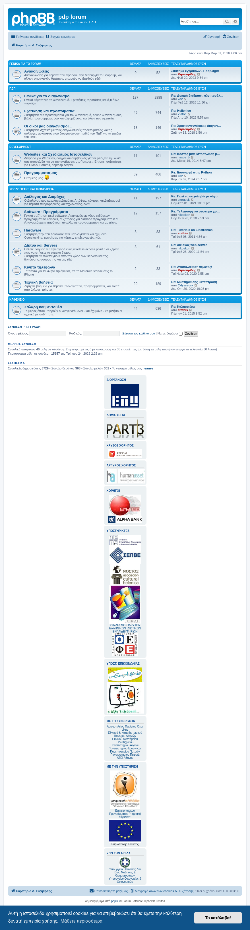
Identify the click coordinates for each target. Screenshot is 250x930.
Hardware (32, 230)
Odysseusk (185, 285)
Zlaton (182, 114)
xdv (180, 99)
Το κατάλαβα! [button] (218, 917)
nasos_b (184, 157)
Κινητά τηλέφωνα (39, 267)
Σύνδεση (15, 326)
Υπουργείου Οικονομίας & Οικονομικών (125, 880)
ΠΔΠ (12, 88)
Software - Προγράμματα (46, 212)
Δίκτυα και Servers (40, 245)
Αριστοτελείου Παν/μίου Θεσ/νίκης (125, 728)
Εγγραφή (33, 326)
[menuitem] (60, 36)
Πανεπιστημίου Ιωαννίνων (125, 748)
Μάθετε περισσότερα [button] (82, 921)
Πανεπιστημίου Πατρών (125, 751)
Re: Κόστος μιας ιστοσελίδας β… (195, 154)
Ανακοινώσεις (36, 71)
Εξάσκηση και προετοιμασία (49, 111)
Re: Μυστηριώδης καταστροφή (194, 282)
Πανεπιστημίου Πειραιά (124, 754)
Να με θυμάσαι (170, 333)
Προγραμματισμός (40, 173)
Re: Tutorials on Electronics (191, 230)
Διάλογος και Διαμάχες (44, 197)
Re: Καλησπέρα (183, 306)
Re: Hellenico (181, 110)
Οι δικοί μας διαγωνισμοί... (48, 126)
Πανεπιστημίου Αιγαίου (125, 745)
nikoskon (184, 214)
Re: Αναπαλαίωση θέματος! (191, 266)
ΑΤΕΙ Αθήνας (125, 757)
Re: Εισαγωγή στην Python (191, 172)
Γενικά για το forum (25, 63)
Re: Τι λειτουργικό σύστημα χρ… (195, 211)
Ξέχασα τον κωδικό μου (138, 333)
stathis (183, 233)
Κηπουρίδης (187, 74)
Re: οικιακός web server (189, 245)
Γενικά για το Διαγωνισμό (46, 96)
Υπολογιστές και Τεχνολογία (31, 189)
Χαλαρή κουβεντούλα (43, 307)
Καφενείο (17, 299)
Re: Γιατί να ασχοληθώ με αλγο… (196, 196)
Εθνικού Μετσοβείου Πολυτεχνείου (125, 740)
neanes (147, 368)
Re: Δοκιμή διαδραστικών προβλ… (197, 95)
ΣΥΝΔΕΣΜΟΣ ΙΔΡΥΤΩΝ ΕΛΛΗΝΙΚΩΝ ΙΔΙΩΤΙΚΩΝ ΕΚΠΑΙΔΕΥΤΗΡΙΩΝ (125, 628)
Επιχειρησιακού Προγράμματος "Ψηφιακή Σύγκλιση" (125, 794)
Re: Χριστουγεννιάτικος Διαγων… (196, 125)
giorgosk (184, 199)
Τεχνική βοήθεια (38, 282)
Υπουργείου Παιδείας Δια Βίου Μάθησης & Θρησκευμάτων (125, 872)
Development (20, 146)
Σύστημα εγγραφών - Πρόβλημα (195, 71)
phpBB (115, 901)
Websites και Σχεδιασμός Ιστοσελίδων (58, 154)
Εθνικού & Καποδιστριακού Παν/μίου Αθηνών (125, 734)
